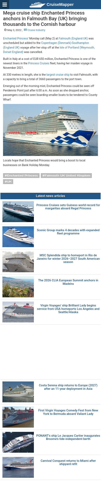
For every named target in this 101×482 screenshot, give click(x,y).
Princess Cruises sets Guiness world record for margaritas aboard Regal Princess (68, 206)
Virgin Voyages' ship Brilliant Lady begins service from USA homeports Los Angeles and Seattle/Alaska (68, 309)
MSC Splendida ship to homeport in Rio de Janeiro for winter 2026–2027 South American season (68, 259)
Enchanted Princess (15, 38)
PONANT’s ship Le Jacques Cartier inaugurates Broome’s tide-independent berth (68, 437)
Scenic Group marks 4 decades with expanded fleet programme (68, 232)
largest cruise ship (58, 74)
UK (9, 181)
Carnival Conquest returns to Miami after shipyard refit (68, 462)
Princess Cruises (38, 63)
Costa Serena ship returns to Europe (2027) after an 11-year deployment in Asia (68, 387)
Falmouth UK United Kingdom (67, 175)
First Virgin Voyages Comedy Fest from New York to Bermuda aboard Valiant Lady (68, 412)
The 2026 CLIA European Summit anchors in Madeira (68, 282)
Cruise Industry (34, 30)
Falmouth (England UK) (73, 38)
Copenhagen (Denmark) (56, 42)
